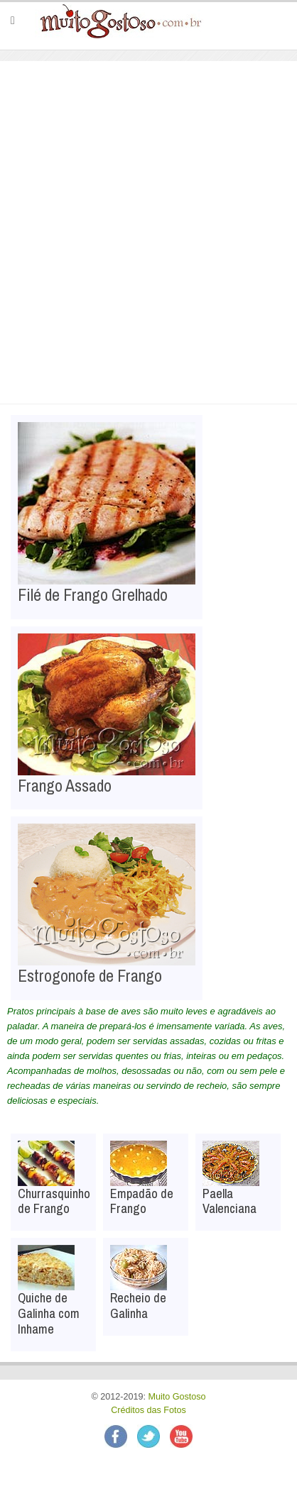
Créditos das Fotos (148, 1410)
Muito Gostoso (176, 1397)
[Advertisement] (148, 216)
